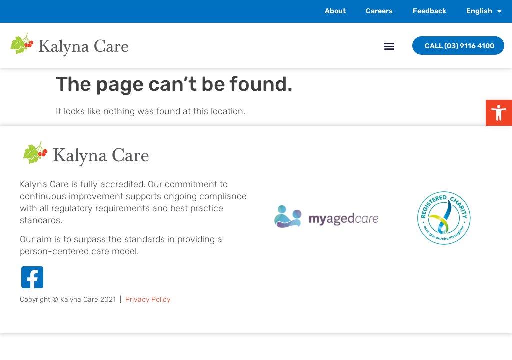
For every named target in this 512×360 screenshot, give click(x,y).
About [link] (335, 11)
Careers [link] (379, 11)
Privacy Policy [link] (148, 300)
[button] (389, 46)
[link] (499, 113)
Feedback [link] (429, 11)
